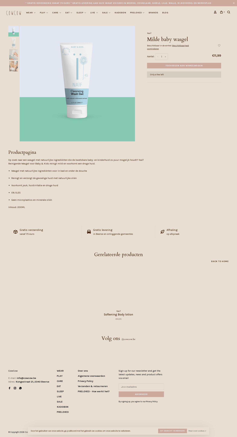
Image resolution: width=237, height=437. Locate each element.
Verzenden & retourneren (93, 386)
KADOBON (120, 12)
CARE (55, 12)
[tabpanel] (77, 83)
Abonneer (141, 394)
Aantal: (150, 56)
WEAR (29, 12)
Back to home (220, 261)
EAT (67, 12)
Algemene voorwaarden (91, 375)
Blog (165, 12)
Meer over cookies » (197, 431)
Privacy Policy (85, 381)
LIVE (92, 12)
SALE (105, 12)
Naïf (149, 33)
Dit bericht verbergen (172, 431)
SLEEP (79, 12)
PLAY (42, 12)
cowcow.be (128, 339)
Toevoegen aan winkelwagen (184, 65)
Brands (153, 12)
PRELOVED (136, 12)
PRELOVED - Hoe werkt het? (94, 391)
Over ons (83, 370)
